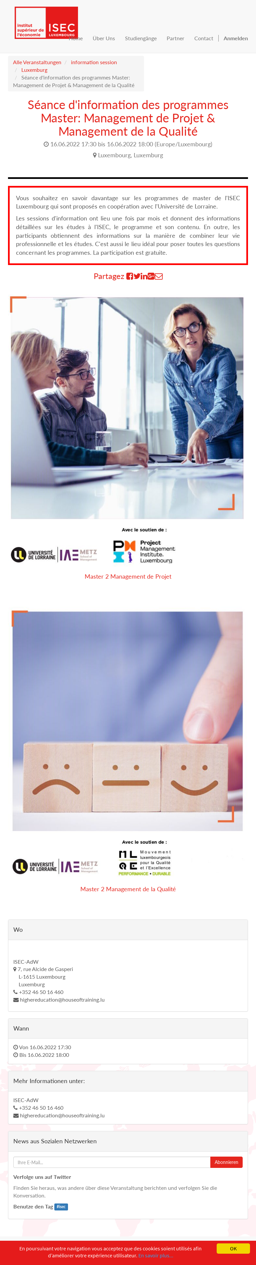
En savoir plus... (155, 1255)
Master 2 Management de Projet (128, 576)
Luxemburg (34, 70)
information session (94, 62)
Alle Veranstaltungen (37, 62)
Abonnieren (226, 1162)
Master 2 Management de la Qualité (128, 889)
